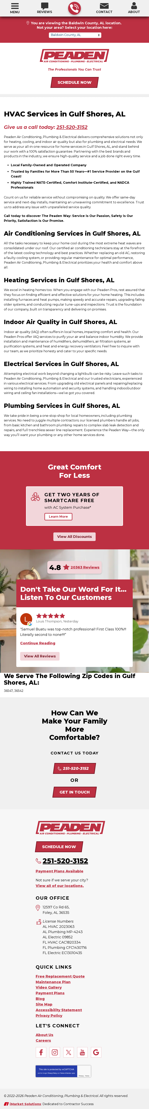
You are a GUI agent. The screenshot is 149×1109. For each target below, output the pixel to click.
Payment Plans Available (59, 871)
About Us (44, 1032)
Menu (15, 12)
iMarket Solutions (25, 1101)
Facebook (41, 1049)
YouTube (82, 1049)
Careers (43, 1038)
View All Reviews (40, 656)
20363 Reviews (85, 567)
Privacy (81, 1073)
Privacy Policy (52, 1070)
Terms (87, 1073)
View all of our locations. (60, 885)
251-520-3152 (74, 8)
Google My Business (96, 1049)
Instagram (54, 1049)
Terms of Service (65, 1070)
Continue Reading (37, 643)
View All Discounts (74, 537)
